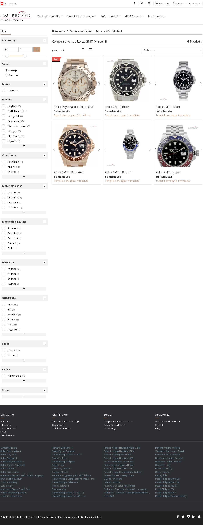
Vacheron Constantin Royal (169, 451)
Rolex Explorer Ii (60, 485)
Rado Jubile (161, 475)
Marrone (11, 314)
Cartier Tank (7, 485)
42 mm (10, 283)
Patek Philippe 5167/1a (167, 482)
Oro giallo (12, 197)
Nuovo (11, 166)
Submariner (13, 121)
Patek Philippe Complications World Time (73, 478)
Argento (11, 329)
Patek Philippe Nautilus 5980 (118, 458)
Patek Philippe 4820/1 (166, 485)
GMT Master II (14, 111)
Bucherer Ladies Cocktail (168, 461)
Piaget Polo (58, 465)
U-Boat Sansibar (112, 482)
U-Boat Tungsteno (113, 478)
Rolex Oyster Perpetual (13, 465)
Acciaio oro (13, 207)
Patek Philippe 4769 (165, 492)
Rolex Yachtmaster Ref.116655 (119, 485)
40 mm (11, 268)
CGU (82, 516)
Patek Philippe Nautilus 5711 (118, 468)
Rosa (9, 324)
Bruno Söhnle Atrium (11, 478)
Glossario (6, 424)
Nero (10, 304)
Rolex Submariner (10, 471)
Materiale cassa (24, 186)
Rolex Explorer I (60, 458)
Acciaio (11, 192)
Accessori (12, 75)
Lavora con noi (8, 428)
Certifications (7, 435)
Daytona (11, 106)
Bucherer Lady (163, 465)
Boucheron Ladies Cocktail (169, 458)
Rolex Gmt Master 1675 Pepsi (119, 461)
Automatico (13, 375)
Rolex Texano (162, 471)
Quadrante (24, 298)
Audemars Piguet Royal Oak (15, 489)
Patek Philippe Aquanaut (13, 492)
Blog (157, 428)
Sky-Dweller (13, 136)
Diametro (24, 262)
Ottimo (10, 171)
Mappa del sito (94, 516)
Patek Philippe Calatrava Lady (171, 496)
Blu (8, 309)
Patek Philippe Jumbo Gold (117, 454)
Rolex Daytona (8, 454)
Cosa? (24, 63)
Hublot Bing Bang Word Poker (119, 465)
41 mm (10, 273)
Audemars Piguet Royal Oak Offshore (71, 475)
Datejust (11, 131)
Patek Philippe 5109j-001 (168, 478)
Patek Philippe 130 (164, 489)
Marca (24, 84)
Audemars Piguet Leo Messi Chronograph (125, 489)
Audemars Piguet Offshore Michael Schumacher (129, 492)
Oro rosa (11, 202)
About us (5, 421)
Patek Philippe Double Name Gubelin (123, 471)
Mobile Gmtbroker (61, 428)
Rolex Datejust (8, 468)
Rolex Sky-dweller (61, 468)
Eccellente (12, 161)
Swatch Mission (9, 447)
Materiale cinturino (24, 222)
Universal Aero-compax (167, 454)
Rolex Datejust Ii (9, 458)
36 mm (10, 278)
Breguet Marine (60, 471)
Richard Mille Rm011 (62, 447)
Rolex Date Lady (163, 468)
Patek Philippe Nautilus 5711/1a (68, 496)
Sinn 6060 (109, 496)
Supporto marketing (114, 424)
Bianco (10, 319)
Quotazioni (58, 424)
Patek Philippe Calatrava (65, 482)
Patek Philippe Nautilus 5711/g (68, 492)
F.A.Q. (3, 431)
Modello (24, 99)
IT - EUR (195, 3)
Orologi (11, 70)
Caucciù (11, 243)
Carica (24, 369)
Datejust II (12, 116)
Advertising (109, 428)
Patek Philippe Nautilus (13, 461)
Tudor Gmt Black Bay (11, 496)
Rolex (10, 90)
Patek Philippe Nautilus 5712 (67, 454)
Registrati (162, 3)
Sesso (24, 344)
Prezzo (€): (24, 40)
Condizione (24, 155)
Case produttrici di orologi (65, 421)
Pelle (9, 248)
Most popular (157, 16)
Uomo (10, 355)
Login (180, 3)
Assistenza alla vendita (167, 421)
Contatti (159, 424)
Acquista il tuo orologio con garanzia (58, 516)
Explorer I (12, 141)
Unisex (11, 350)
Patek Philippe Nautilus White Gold (122, 447)
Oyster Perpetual (16, 126)
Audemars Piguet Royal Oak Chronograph (22, 475)
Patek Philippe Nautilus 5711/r (119, 451)
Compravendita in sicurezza (118, 421)
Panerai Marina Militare (167, 447)
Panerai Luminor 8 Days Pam (119, 475)
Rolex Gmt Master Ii (11, 451)
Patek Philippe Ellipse (63, 461)
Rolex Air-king (59, 489)
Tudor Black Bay (9, 482)
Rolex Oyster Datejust (63, 451)
